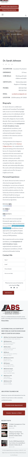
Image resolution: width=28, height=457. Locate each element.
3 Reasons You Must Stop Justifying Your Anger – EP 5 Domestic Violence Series (16, 433)
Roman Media (15, 452)
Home (8, 34)
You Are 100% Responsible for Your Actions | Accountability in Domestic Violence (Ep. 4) (17, 442)
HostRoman (14, 455)
